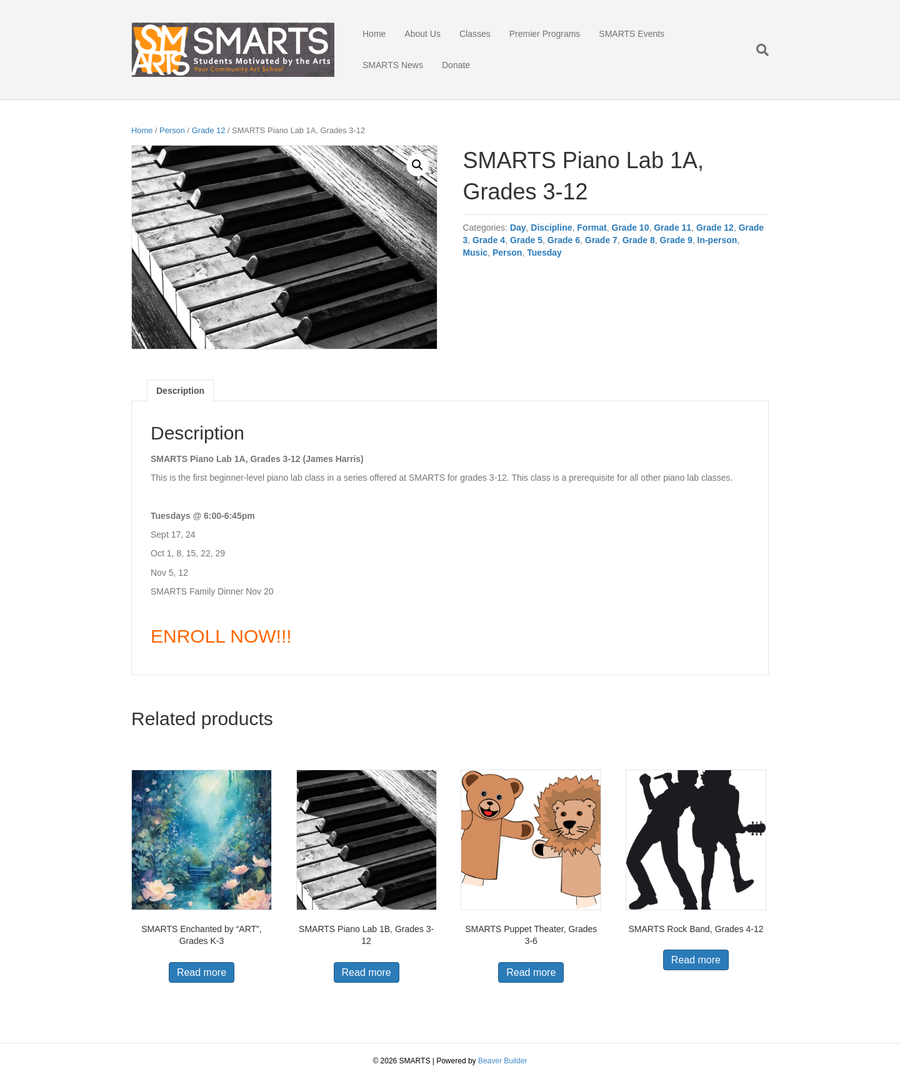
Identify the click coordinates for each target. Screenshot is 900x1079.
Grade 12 (209, 130)
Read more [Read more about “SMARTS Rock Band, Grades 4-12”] (696, 960)
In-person (718, 240)
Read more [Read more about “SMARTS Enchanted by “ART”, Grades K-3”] (201, 972)
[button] (417, 165)
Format (591, 228)
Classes (475, 34)
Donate (456, 65)
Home (374, 34)
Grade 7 (601, 240)
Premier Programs (545, 34)
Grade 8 (638, 240)
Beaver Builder (503, 1060)
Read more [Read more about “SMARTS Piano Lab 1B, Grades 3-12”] (366, 972)
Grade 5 (526, 240)
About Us (422, 34)
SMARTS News (392, 65)
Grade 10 (630, 228)
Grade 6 (564, 240)
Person (172, 130)
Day (518, 228)
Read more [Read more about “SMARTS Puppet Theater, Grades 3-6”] (531, 972)
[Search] (758, 50)
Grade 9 (676, 240)
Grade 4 (488, 240)
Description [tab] (180, 391)
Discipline (551, 228)
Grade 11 (672, 228)
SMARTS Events (631, 34)
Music (475, 253)
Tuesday (544, 253)
